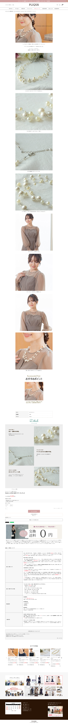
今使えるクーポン (37, 8)
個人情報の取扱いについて (27, 710)
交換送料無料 (44, 8)
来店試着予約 (56, 8)
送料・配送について (26, 704)
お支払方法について (26, 705)
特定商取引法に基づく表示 (27, 709)
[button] (6, 658)
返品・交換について (26, 707)
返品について (34, 515)
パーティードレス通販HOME (9, 11)
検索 (13, 5)
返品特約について (8, 517)
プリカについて (29, 8)
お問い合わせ (36, 560)
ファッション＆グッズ (17, 11)
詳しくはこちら (59, 638)
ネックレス (22, 11)
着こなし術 (51, 8)
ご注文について (25, 702)
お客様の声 (23, 8)
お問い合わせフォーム (30, 598)
